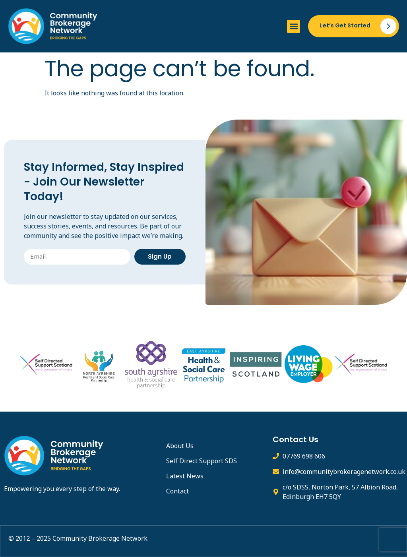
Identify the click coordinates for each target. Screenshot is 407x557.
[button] (293, 26)
